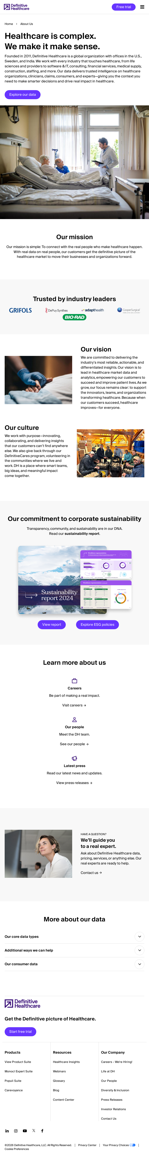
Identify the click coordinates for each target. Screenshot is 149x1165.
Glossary (59, 1082)
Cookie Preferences (17, 1151)
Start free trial (20, 1033)
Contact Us (108, 1120)
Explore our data (22, 95)
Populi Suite (13, 1082)
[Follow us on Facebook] (42, 1132)
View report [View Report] (51, 625)
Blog (56, 1092)
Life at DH (108, 1073)
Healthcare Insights (66, 1064)
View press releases (72, 783)
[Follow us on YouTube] (25, 1132)
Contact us (89, 872)
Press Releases (111, 1101)
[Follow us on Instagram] (15, 1132)
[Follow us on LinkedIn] (7, 1132)
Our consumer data (21, 966)
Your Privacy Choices (116, 1147)
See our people (72, 744)
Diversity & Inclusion (115, 1092)
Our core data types (22, 937)
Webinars (59, 1073)
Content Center (63, 1101)
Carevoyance (14, 1092)
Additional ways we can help (29, 951)
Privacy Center (87, 1147)
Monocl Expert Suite (19, 1073)
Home (9, 23)
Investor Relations (113, 1111)
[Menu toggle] (142, 7)
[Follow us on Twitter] (33, 1132)
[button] (74, 116)
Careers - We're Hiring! (116, 1064)
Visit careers (72, 705)
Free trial (123, 7)
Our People (109, 1082)
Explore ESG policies (97, 625)
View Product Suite (18, 1064)
